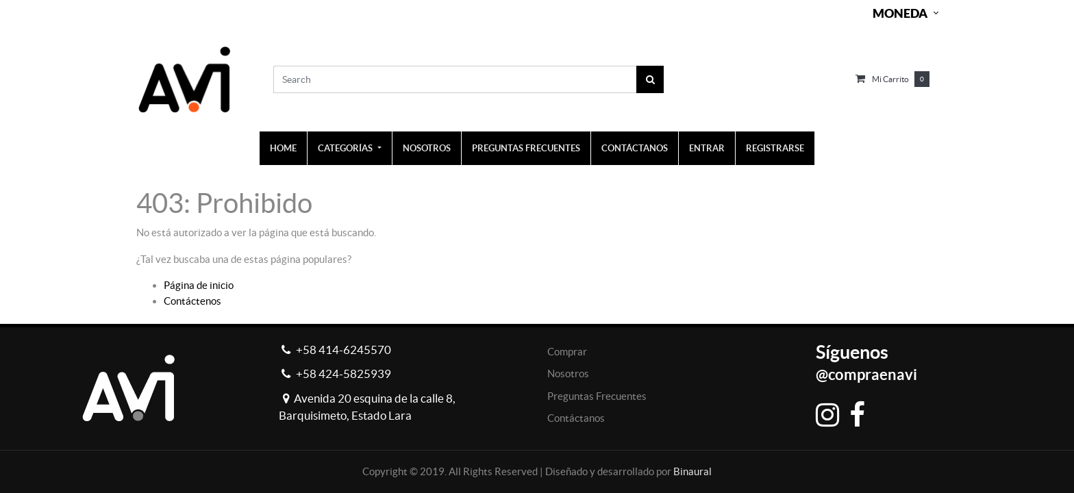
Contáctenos (192, 301)
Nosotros (568, 373)
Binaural (692, 471)
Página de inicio (199, 285)
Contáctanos (576, 418)
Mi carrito (890, 79)
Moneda (900, 13)
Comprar (567, 351)
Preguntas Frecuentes (597, 396)
